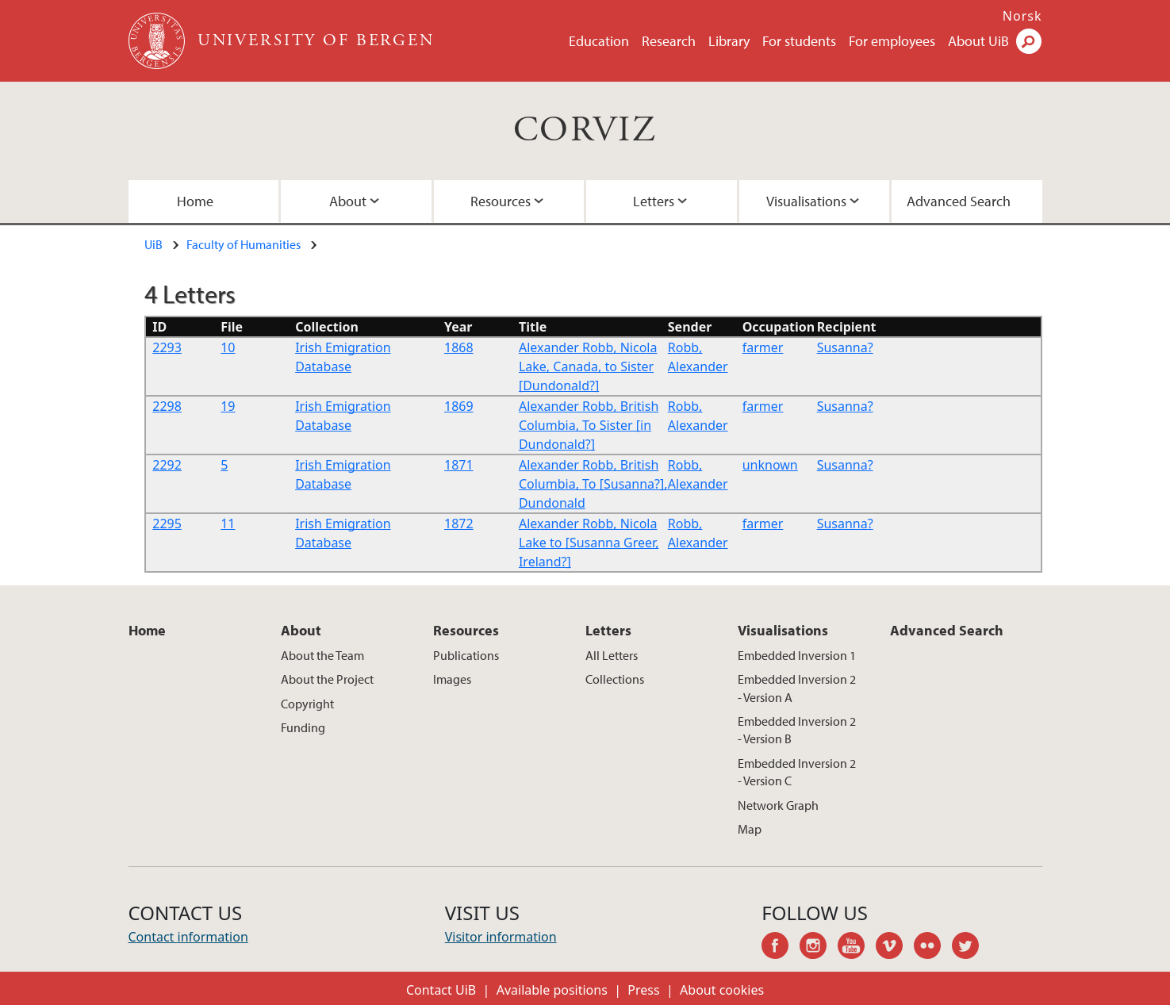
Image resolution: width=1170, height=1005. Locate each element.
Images (452, 679)
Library (729, 41)
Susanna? (845, 347)
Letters (653, 201)
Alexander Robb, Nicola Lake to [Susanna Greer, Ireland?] (589, 542)
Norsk (1022, 16)
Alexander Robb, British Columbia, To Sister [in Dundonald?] (588, 425)
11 (228, 523)
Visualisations (806, 201)
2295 (167, 523)
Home (195, 201)
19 (228, 406)
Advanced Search (959, 201)
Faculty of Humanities (243, 244)
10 (228, 347)
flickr (933, 948)
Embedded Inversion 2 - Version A (797, 687)
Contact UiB (441, 990)
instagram (819, 948)
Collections (614, 679)
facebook (780, 948)
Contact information (188, 937)
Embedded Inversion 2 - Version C (797, 771)
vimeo (895, 948)
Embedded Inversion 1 (797, 655)
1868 (459, 347)
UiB (153, 244)
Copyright (307, 704)
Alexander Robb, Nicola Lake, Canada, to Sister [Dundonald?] (588, 366)
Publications (466, 655)
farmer (763, 347)
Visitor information (501, 937)
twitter (971, 948)
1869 (459, 406)
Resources (500, 201)
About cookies (722, 990)
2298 (167, 406)
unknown (770, 465)
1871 (459, 465)
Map (749, 829)
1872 (459, 523)
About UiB (978, 41)
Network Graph (778, 805)
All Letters (611, 655)
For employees (892, 41)
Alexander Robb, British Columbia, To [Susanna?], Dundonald (593, 484)
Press (643, 990)
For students (799, 41)
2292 (167, 465)
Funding (303, 727)
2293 (167, 347)
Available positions (552, 990)
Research (669, 41)
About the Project (327, 679)
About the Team (322, 655)
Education (599, 41)
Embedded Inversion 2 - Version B (797, 729)
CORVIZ (585, 130)
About (347, 201)
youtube (857, 948)
